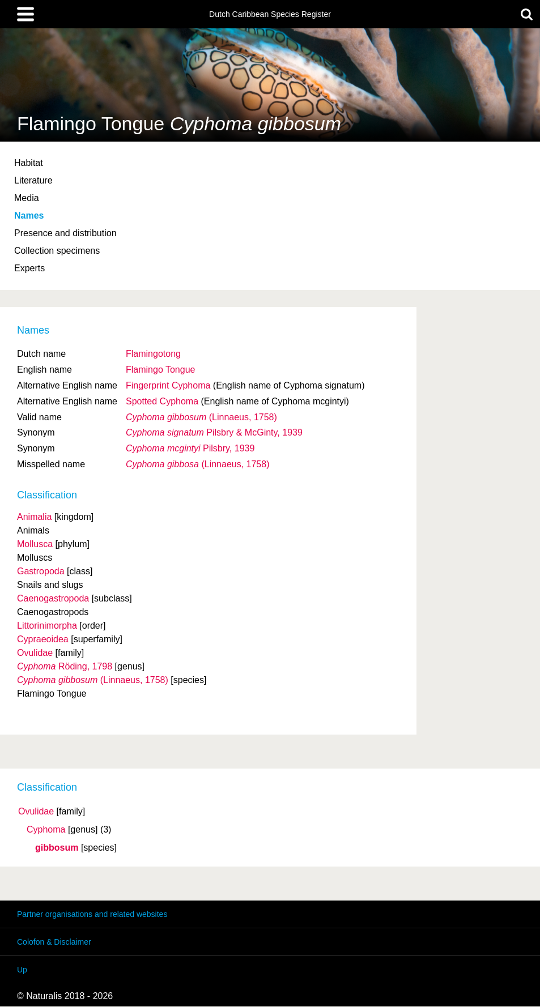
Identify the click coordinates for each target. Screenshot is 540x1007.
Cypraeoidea (43, 639)
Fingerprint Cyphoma (168, 385)
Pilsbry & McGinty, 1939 (214, 432)
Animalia (34, 517)
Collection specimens (57, 250)
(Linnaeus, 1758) (201, 417)
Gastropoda (41, 571)
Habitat (28, 163)
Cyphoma (46, 829)
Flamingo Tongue (160, 369)
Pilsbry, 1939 (190, 448)
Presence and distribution (65, 233)
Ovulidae (36, 811)
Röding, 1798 (64, 666)
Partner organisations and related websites (92, 914)
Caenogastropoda (53, 598)
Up (22, 969)
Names (29, 215)
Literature (33, 180)
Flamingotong (153, 354)
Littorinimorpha (47, 625)
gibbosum (56, 847)
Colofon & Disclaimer (54, 941)
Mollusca (35, 544)
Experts (29, 268)
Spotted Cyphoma (162, 401)
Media (26, 198)
